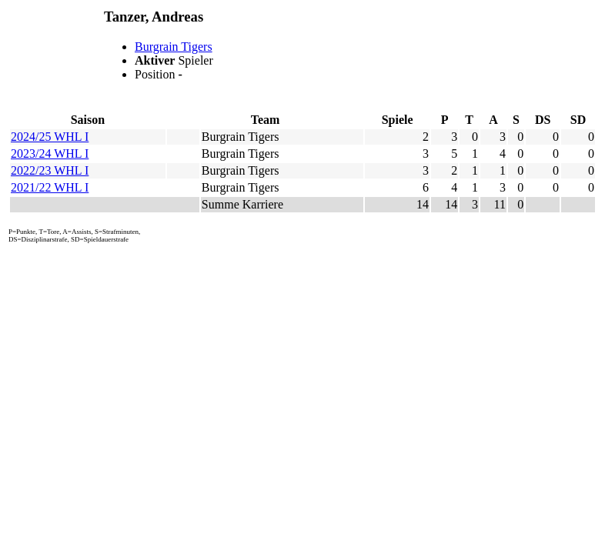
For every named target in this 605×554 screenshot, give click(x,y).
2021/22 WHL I (50, 187)
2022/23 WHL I (50, 170)
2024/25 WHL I (50, 136)
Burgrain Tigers (173, 46)
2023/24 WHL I (50, 153)
